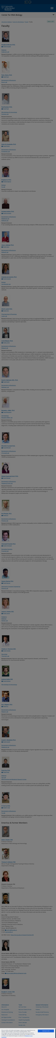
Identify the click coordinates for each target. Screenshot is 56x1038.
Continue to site (46, 1031)
